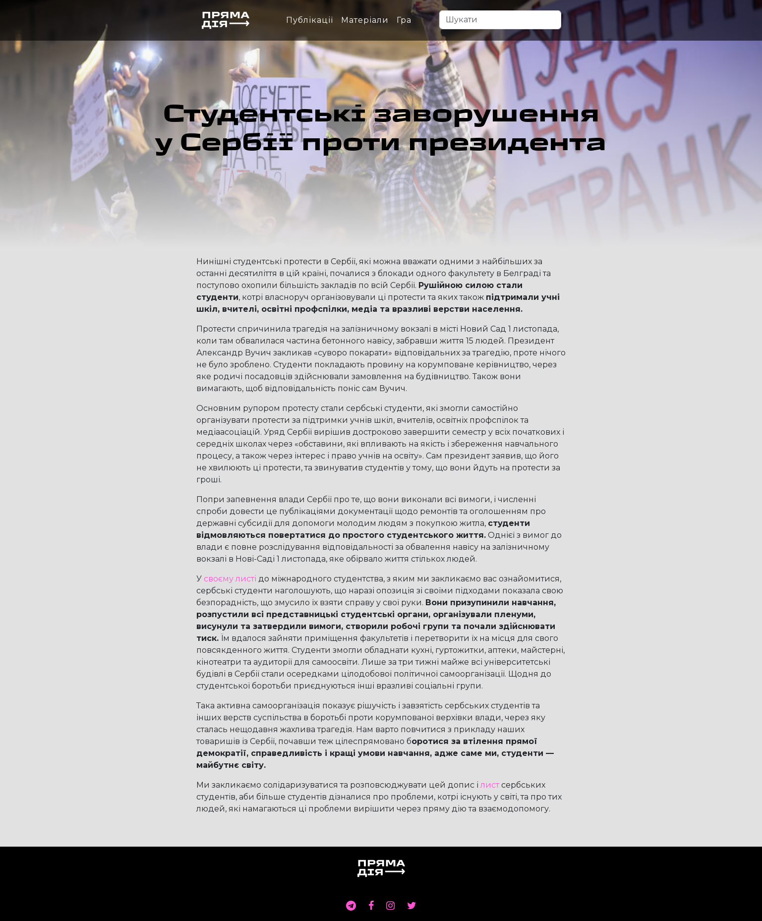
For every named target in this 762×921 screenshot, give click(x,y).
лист (489, 785)
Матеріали (365, 20)
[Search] (500, 19)
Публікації (309, 20)
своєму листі (230, 578)
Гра (404, 20)
